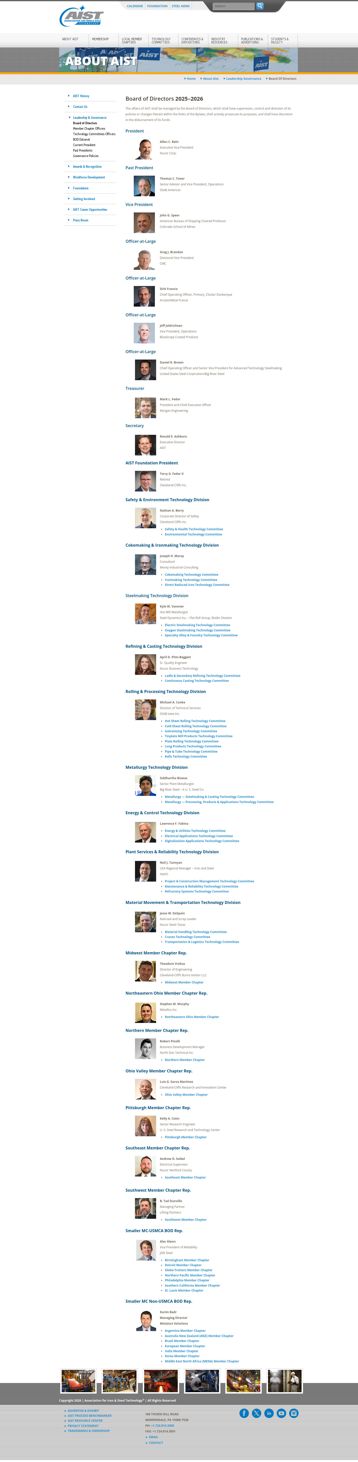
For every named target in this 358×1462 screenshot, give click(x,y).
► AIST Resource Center (83, 1421)
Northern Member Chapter (185, 1060)
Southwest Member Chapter (186, 1220)
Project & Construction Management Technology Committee (209, 881)
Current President (84, 145)
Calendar (135, 6)
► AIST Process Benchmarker (88, 1416)
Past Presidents (82, 150)
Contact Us (80, 107)
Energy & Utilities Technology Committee (195, 831)
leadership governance (243, 79)
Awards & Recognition (87, 166)
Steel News (181, 6)
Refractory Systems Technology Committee (197, 891)
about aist (211, 79)
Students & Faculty (280, 40)
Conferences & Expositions (192, 40)
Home (191, 79)
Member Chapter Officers (89, 128)
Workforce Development (89, 177)
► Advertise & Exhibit (81, 1411)
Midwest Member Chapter (184, 982)
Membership (100, 39)
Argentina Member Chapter (185, 1331)
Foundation (157, 6)
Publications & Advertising (252, 40)
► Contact (154, 1443)
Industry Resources (219, 40)
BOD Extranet (81, 139)
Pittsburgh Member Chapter (186, 1137)
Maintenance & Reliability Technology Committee (201, 886)
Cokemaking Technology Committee (192, 574)
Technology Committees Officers (94, 134)
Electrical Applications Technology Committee (199, 836)
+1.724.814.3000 (162, 1425)
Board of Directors (85, 123)
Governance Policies (85, 156)
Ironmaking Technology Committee (191, 580)
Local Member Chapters (132, 40)
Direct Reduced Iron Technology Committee (197, 585)
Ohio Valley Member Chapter (186, 1095)
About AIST (70, 39)
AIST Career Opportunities (90, 209)
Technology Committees (161, 40)
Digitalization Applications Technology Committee (202, 841)
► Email (151, 1437)
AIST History (81, 96)
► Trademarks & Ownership (87, 1431)
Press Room (80, 220)
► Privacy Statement (81, 1426)
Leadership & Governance (89, 118)
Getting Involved (84, 199)
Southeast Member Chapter (185, 1177)
